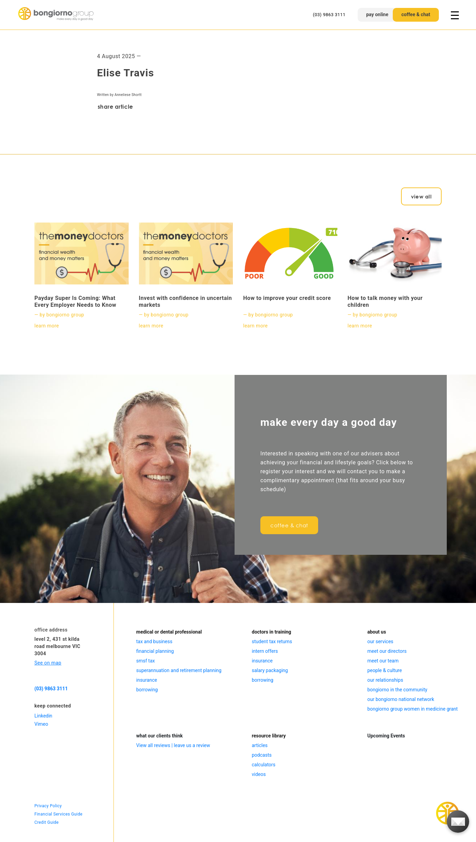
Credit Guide (46, 822)
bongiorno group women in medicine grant (412, 709)
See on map (47, 663)
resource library (269, 735)
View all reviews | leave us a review (173, 745)
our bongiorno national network (400, 699)
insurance (146, 680)
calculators (263, 764)
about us (376, 632)
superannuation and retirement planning (178, 670)
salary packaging (270, 670)
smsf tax (145, 660)
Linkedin (43, 716)
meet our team (383, 660)
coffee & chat (415, 14)
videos (259, 774)
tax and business (154, 641)
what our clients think (159, 735)
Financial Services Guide (58, 814)
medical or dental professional (169, 632)
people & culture (384, 670)
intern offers (265, 651)
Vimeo (41, 724)
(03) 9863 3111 (329, 14)
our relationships (385, 680)
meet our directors (387, 651)
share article (115, 106)
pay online (377, 14)
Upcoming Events (386, 735)
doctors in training (271, 632)
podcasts (262, 755)
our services (380, 641)
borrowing (147, 689)
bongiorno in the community (397, 689)
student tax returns (272, 641)
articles (260, 745)
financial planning (155, 651)
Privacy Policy (48, 805)
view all (421, 196)
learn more (46, 325)
